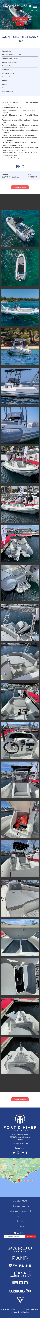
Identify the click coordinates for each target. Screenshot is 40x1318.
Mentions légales (21, 1312)
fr (32, 10)
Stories (20, 1221)
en (36, 10)
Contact (20, 1226)
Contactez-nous (20, 187)
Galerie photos (20, 19)
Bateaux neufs (20, 1200)
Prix (20, 24)
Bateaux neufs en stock (20, 1211)
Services (20, 1216)
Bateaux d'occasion (20, 1205)
